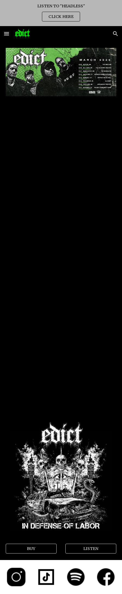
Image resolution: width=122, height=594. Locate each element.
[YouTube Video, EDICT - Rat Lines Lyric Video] (61, 374)
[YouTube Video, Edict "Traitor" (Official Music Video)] (61, 294)
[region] (61, 13)
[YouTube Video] (61, 134)
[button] (6, 33)
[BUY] (31, 548)
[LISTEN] (91, 548)
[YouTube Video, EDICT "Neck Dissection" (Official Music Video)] (61, 215)
